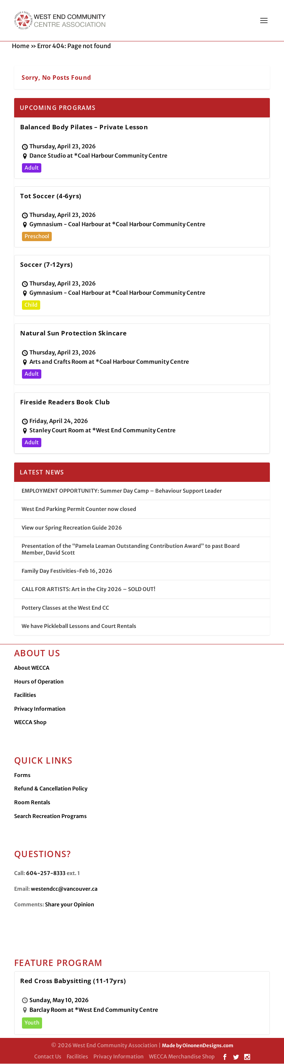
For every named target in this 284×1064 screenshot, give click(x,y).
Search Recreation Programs (50, 816)
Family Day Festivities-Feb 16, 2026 (67, 571)
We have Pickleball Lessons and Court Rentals (79, 626)
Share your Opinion (69, 905)
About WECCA (32, 668)
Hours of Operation (39, 682)
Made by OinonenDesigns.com (197, 1046)
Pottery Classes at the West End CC (65, 608)
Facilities (25, 695)
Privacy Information (40, 709)
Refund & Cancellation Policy (50, 789)
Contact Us (47, 1057)
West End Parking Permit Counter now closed (79, 509)
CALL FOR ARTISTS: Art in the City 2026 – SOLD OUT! (88, 589)
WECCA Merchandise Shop (182, 1057)
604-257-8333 (46, 873)
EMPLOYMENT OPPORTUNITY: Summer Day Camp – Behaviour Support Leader (122, 491)
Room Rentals (32, 802)
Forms (22, 775)
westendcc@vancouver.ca (64, 889)
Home (20, 46)
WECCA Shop (30, 722)
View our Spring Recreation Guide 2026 (72, 528)
